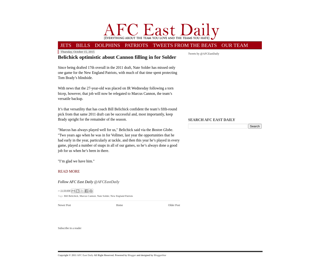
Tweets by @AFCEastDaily (203, 53)
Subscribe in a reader (69, 228)
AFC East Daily (85, 255)
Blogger (132, 255)
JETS (65, 45)
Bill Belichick (71, 195)
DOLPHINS (107, 45)
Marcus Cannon (88, 195)
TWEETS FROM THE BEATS (185, 45)
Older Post (174, 205)
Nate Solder (103, 195)
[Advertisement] (161, 11)
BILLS (83, 45)
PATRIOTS (136, 45)
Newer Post (64, 205)
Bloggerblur (160, 255)
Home (119, 205)
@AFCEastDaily (106, 182)
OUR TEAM (235, 45)
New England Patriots (121, 195)
